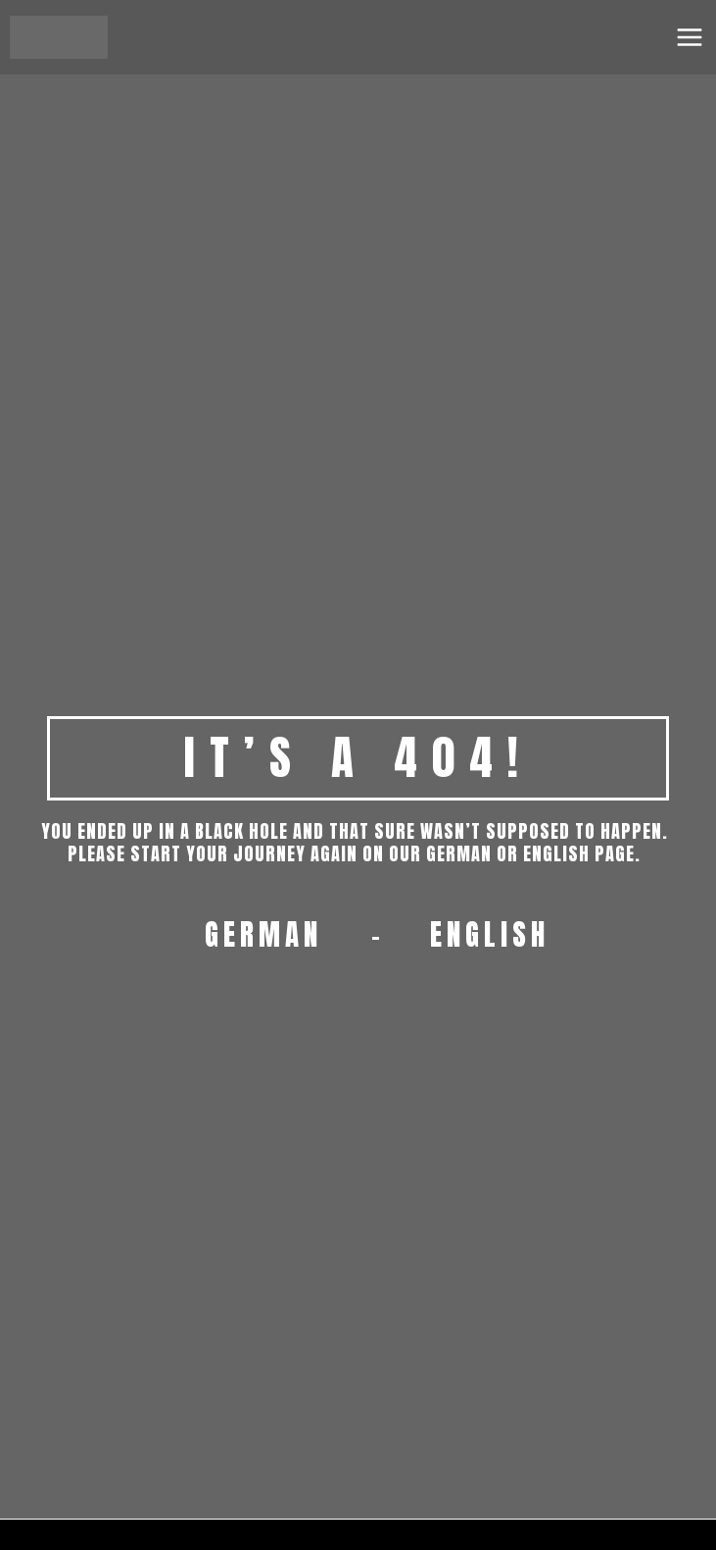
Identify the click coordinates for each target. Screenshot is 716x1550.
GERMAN (263, 934)
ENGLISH (489, 934)
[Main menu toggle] (689, 37)
